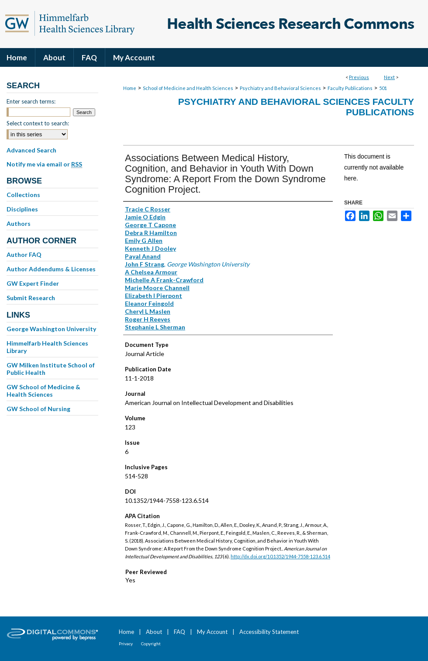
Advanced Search (31, 150)
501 (383, 88)
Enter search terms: (31, 101)
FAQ (179, 631)
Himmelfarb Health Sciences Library (47, 346)
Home (129, 88)
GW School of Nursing (38, 408)
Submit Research (31, 297)
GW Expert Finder (33, 283)
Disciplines (22, 209)
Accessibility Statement (269, 631)
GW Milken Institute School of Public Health (51, 368)
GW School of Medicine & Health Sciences (43, 390)
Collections (23, 194)
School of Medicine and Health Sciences (188, 88)
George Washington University (51, 328)
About (154, 631)
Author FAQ (24, 254)
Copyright (151, 643)
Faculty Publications (350, 88)
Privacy (126, 643)
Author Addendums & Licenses (51, 269)
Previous (359, 77)
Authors (19, 223)
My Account (212, 631)
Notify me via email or (44, 164)
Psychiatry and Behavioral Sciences (280, 88)
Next (389, 77)
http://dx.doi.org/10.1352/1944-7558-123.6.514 (280, 556)
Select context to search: (38, 123)
